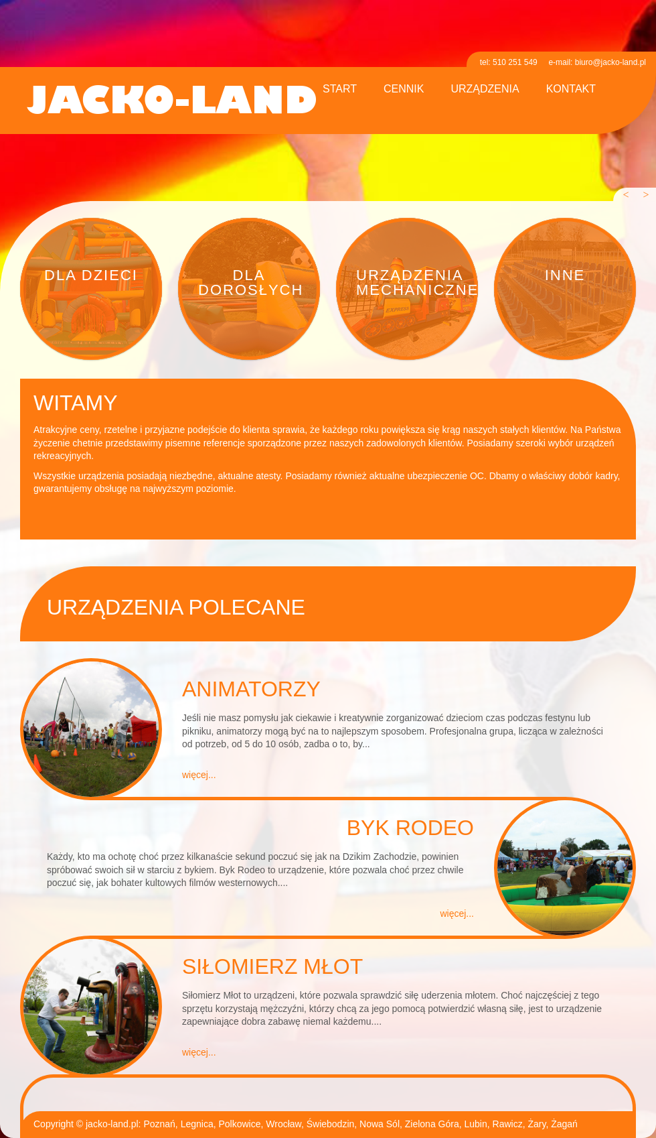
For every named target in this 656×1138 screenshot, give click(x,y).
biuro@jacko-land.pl (610, 62)
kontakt (571, 89)
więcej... (199, 774)
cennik (404, 89)
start (340, 89)
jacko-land (172, 102)
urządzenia (484, 89)
